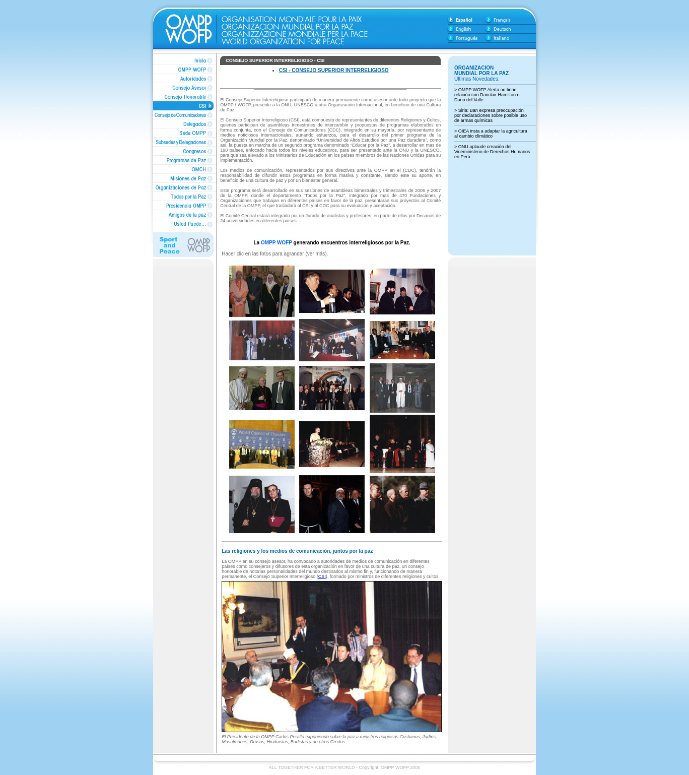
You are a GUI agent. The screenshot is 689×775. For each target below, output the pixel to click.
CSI (322, 576)
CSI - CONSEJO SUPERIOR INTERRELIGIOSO (334, 70)
